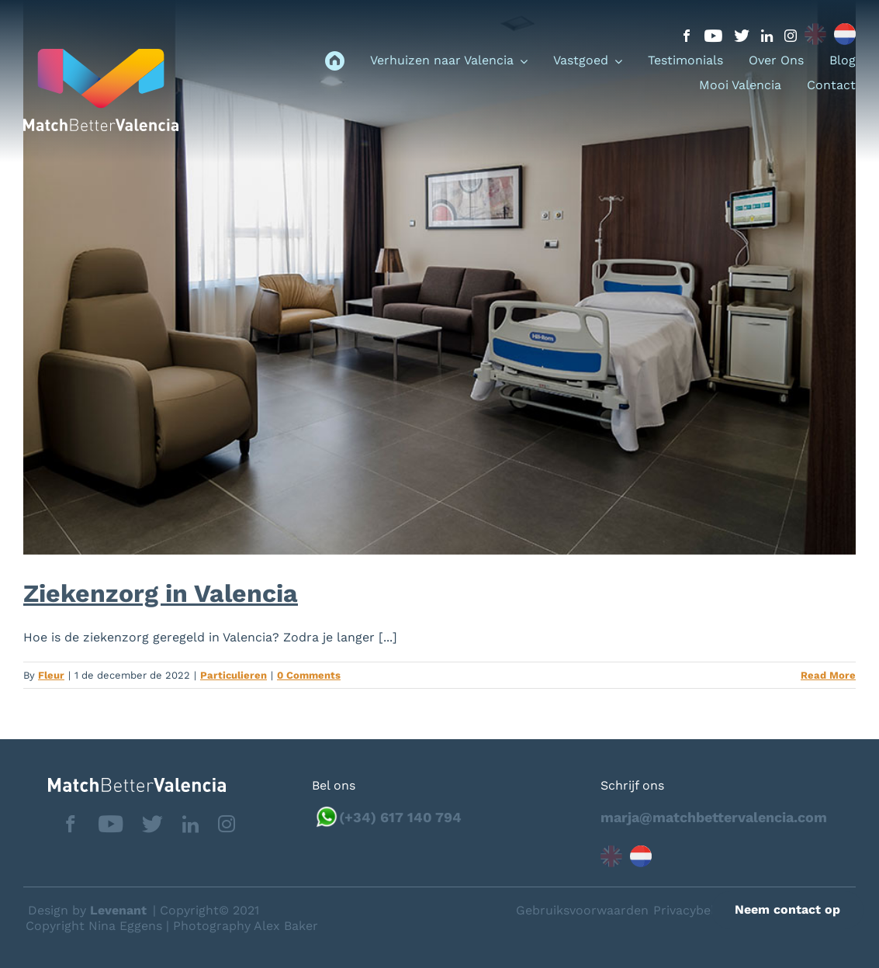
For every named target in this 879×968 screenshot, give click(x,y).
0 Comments (309, 675)
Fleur (51, 675)
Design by (87, 910)
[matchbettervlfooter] (124, 783)
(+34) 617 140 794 (400, 817)
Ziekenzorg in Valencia (160, 593)
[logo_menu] (100, 54)
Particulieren (233, 675)
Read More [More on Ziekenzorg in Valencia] (828, 675)
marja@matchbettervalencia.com (713, 817)
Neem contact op (787, 909)
